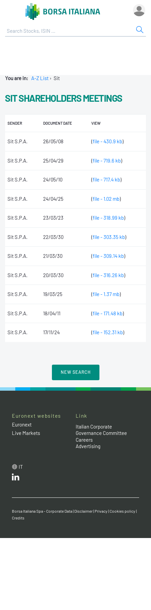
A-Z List (40, 78)
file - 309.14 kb (108, 256)
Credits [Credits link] (18, 517)
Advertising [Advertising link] (88, 446)
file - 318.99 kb (108, 218)
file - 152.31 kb (108, 332)
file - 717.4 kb (106, 179)
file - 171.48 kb (107, 313)
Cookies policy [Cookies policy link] (122, 511)
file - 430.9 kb (107, 141)
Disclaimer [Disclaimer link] (83, 511)
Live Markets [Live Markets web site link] (26, 433)
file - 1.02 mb (106, 199)
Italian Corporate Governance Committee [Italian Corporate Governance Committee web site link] (101, 429)
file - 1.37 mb (106, 294)
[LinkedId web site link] (15, 478)
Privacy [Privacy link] (101, 511)
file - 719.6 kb (107, 160)
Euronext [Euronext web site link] (22, 424)
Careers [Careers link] (84, 440)
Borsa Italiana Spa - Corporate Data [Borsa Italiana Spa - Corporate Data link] (42, 511)
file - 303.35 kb (109, 237)
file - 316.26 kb (108, 275)
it (21, 467)
